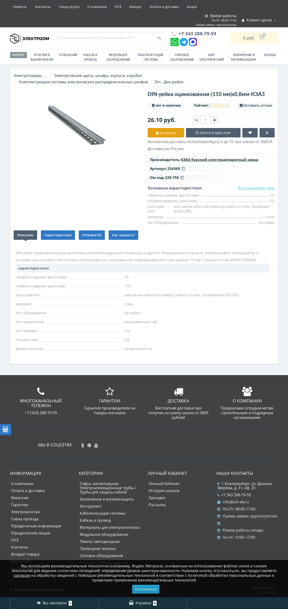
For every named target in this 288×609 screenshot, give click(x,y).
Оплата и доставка (122, 6)
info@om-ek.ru (233, 502)
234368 (176, 168)
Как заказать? (123, 235)
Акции (151, 6)
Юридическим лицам (30, 533)
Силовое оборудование (182, 57)
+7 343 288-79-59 (234, 494)
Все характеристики (256, 188)
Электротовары (28, 75)
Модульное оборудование (118, 57)
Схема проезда (25, 518)
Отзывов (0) (91, 235)
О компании (52, 6)
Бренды (270, 55)
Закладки (157, 497)
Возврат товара (25, 554)
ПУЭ (74, 6)
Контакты (194, 6)
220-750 (174, 177)
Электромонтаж (25, 511)
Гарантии (19, 504)
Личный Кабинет (164, 483)
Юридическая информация (36, 526)
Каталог (18, 55)
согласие (22, 575)
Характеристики (57, 235)
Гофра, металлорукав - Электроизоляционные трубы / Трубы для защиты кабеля (108, 488)
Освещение (68, 55)
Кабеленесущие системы (151, 57)
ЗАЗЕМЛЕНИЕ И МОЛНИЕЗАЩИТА (243, 57)
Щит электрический (211, 57)
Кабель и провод (90, 57)
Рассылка (157, 504)
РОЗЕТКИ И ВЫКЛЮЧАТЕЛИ (42, 57)
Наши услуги (23, 6)
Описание (25, 235)
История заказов (164, 490)
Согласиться (145, 589)
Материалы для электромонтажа (109, 527)
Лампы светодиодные (100, 541)
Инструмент (91, 506)
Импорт (92, 6)
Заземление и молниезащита (107, 499)
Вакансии (19, 497)
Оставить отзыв (258, 105)
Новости (171, 6)
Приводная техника (98, 548)
